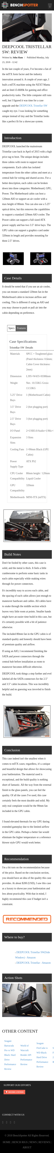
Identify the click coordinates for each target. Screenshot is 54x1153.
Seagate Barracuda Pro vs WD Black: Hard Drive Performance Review (10, 1055)
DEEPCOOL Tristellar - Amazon (33, 962)
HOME (6, 1142)
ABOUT (27, 1147)
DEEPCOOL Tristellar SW (33, 105)
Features (21, 328)
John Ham (18, 57)
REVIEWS (44, 1142)
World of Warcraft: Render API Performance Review (26, 1055)
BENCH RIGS (20, 1142)
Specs (11, 328)
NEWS (33, 1142)
